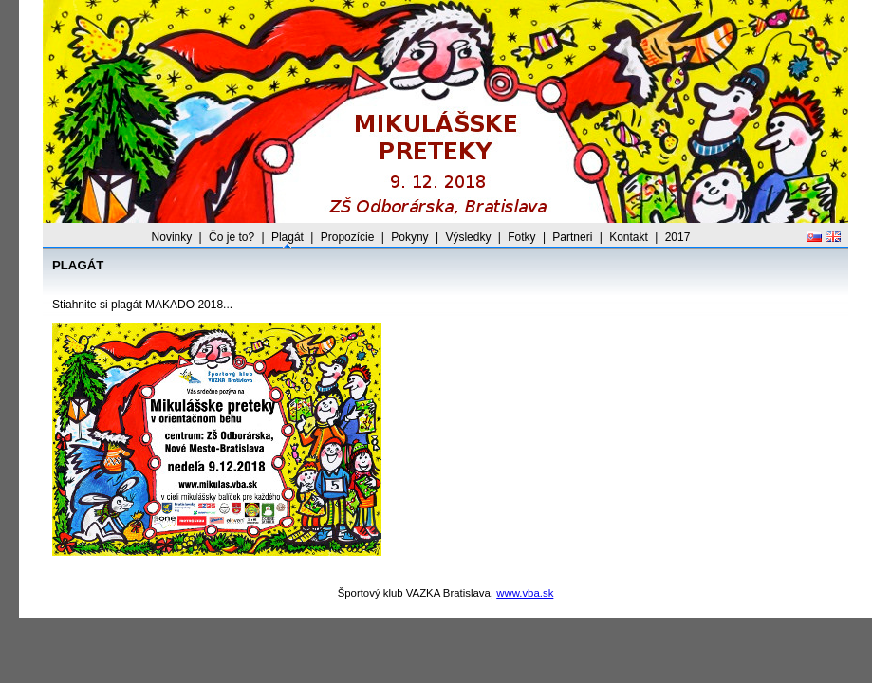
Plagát (287, 237)
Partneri (572, 237)
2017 (678, 237)
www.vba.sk (524, 593)
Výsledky (468, 237)
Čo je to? (231, 237)
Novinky (172, 237)
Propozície (348, 237)
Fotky (521, 237)
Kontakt (628, 237)
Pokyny (409, 237)
